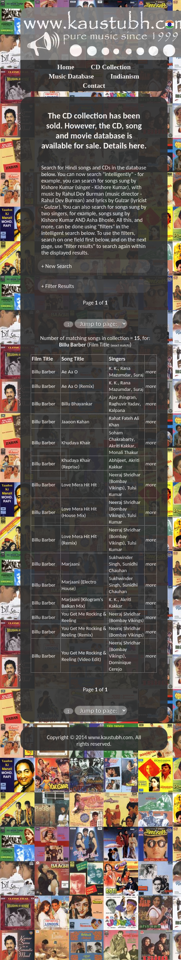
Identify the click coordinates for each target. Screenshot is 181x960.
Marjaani (70, 564)
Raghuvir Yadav (124, 404)
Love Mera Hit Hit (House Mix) (79, 512)
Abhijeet (117, 460)
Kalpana (117, 410)
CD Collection (111, 67)
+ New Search (56, 266)
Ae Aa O (69, 372)
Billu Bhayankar (77, 404)
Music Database (71, 76)
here (136, 146)
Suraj (138, 375)
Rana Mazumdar (120, 371)
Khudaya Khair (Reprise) (75, 463)
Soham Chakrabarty (121, 436)
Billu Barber (43, 372)
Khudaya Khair (75, 443)
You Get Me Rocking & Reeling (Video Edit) (83, 656)
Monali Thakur (123, 452)
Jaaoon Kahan (75, 422)
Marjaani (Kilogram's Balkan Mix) (82, 602)
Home (65, 67)
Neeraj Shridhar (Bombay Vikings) (124, 481)
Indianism (125, 76)
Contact (94, 85)
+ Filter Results (57, 286)
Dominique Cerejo (120, 665)
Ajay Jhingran (122, 397)
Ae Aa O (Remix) (77, 386)
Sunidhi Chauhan (123, 567)
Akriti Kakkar (121, 446)
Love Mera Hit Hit (79, 485)
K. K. (113, 368)
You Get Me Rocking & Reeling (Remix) (83, 631)
